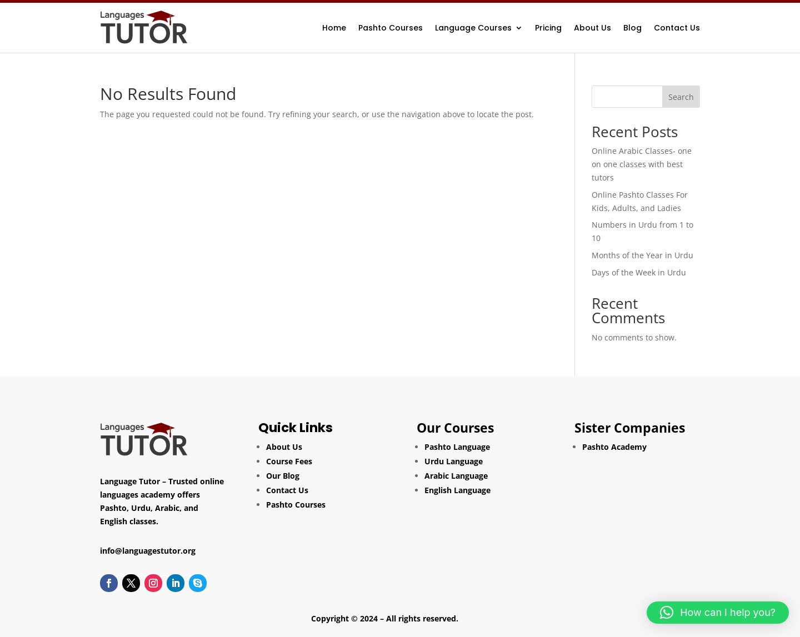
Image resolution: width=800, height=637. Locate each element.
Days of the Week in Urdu (639, 272)
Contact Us (677, 27)
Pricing (548, 27)
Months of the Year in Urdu (642, 255)
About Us (592, 27)
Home (334, 27)
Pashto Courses (390, 27)
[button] (718, 612)
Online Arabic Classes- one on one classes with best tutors (642, 164)
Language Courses (473, 27)
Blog (632, 27)
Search (681, 97)
